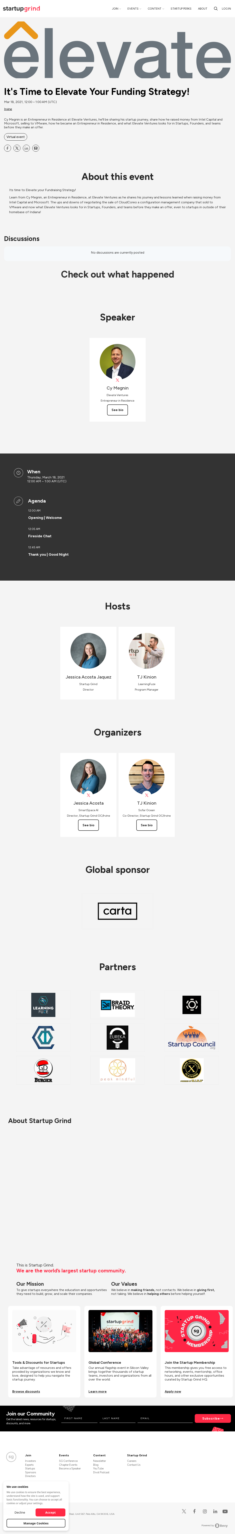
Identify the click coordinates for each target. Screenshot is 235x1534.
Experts (29, 1464)
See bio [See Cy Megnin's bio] (117, 410)
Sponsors (30, 1472)
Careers (131, 1460)
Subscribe (211, 1418)
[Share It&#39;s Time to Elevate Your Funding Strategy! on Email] (35, 148)
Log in (226, 8)
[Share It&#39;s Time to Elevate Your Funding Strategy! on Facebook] (7, 148)
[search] (216, 8)
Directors (30, 1476)
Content (154, 8)
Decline (20, 1512)
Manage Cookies (36, 1523)
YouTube (98, 1468)
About (202, 8)
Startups (30, 1468)
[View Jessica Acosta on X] (88, 795)
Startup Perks (181, 8)
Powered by (214, 1525)
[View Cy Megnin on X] (117, 380)
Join (115, 8)
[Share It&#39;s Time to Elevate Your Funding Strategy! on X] (17, 148)
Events (133, 8)
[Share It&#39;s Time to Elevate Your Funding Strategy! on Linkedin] (26, 148)
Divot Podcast (101, 1472)
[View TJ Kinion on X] (146, 795)
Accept (50, 1512)
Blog (95, 1464)
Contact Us (133, 1464)
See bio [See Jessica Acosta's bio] (88, 825)
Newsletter (99, 1460)
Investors (30, 1460)
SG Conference (68, 1460)
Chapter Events (68, 1464)
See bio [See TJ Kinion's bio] (147, 825)
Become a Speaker (70, 1468)
